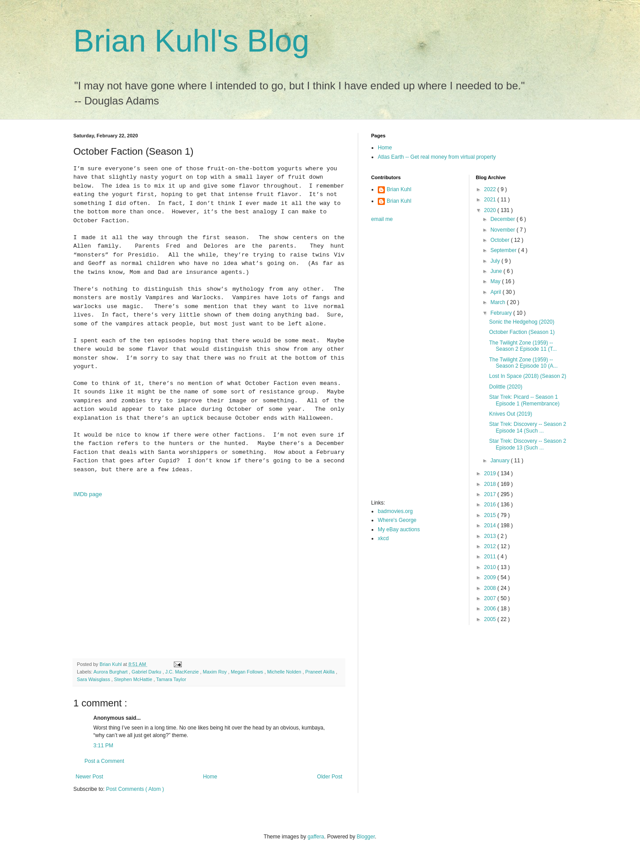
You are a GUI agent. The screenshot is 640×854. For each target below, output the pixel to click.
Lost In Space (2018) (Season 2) (527, 376)
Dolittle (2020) (505, 387)
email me (382, 219)
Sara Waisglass (94, 679)
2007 (490, 598)
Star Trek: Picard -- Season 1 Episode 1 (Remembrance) (524, 400)
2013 (490, 536)
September (504, 250)
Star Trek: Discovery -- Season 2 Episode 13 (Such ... (527, 444)
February (501, 313)
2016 (490, 504)
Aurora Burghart (111, 671)
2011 (490, 556)
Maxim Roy (215, 671)
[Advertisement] (406, 363)
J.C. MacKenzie (182, 671)
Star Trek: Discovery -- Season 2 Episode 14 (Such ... (527, 427)
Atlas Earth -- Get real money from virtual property (437, 157)
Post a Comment (104, 761)
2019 (490, 473)
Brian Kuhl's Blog (191, 41)
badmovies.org (395, 511)
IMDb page (87, 494)
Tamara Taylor (171, 679)
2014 (490, 525)
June (496, 271)
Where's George (397, 520)
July (495, 261)
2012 (490, 546)
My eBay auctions (399, 529)
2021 (490, 199)
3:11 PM (103, 745)
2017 (490, 494)
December (503, 219)
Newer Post (89, 777)
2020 (490, 210)
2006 (490, 608)
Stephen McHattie (134, 679)
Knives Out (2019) (510, 414)
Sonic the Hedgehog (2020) (521, 322)
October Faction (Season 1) (521, 332)
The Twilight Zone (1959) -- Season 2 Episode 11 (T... (522, 346)
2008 (490, 588)
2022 (490, 189)
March (498, 302)
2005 (490, 619)
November (503, 230)
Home (210, 777)
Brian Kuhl (399, 189)
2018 (490, 484)
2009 (490, 577)
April (496, 292)
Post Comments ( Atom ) (135, 789)
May (496, 281)
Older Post (329, 777)
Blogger (366, 837)
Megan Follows (247, 671)
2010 (490, 567)
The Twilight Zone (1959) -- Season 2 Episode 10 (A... (523, 363)
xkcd (383, 538)
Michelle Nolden (285, 671)
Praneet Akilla (320, 671)
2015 (490, 515)
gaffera (316, 837)
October (500, 240)
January (500, 460)
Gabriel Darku (147, 671)
